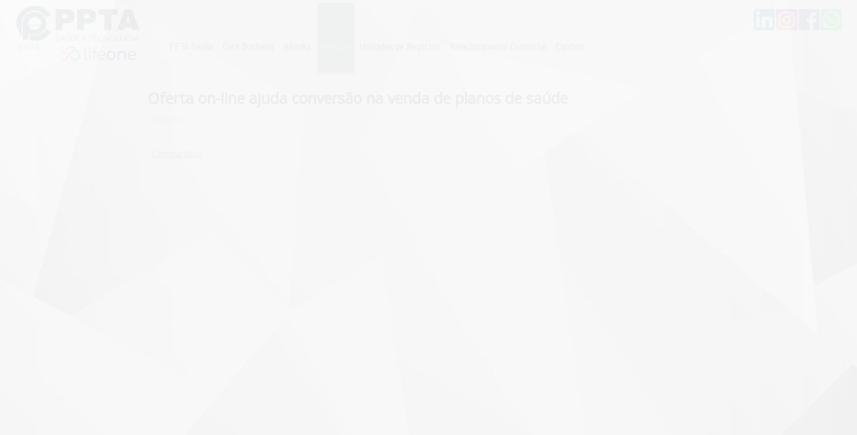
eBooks (297, 46)
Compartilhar (177, 154)
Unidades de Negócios (400, 46)
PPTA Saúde (191, 46)
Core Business (249, 46)
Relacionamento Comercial (498, 46)
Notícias (336, 46)
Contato (570, 46)
